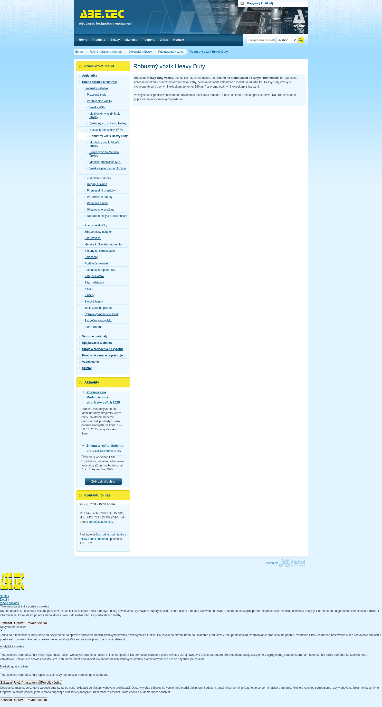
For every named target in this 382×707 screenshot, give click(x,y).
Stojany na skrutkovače (98, 250)
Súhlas (4, 596)
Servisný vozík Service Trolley (102, 154)
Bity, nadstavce (93, 282)
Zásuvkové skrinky (97, 178)
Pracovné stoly (95, 94)
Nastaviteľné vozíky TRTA (104, 129)
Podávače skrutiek (95, 263)
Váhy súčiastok (93, 276)
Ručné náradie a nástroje (98, 82)
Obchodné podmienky (110, 534)
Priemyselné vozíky (98, 101)
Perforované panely (98, 197)
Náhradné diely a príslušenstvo (105, 216)
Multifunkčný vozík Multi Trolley (103, 115)
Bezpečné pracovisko (97, 320)
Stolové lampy (92, 301)
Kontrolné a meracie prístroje (101, 355)
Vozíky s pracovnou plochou (106, 168)
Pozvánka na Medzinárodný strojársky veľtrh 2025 (103, 397)
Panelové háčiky (96, 203)
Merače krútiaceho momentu (102, 244)
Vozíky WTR (95, 107)
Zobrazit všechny (103, 481)
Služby (85, 368)
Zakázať (6, 623)
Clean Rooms (92, 327)
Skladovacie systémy (99, 209)
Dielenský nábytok (95, 88)
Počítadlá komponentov (98, 270)
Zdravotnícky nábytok (97, 231)
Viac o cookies (9, 603)
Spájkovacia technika (95, 342)
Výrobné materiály (93, 336)
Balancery (89, 257)
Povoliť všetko (37, 623)
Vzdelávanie (89, 362)
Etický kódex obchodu (93, 539)
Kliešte (87, 289)
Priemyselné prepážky (100, 190)
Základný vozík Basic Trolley (106, 123)
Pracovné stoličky (94, 225)
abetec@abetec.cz (101, 522)
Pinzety (88, 295)
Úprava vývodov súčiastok (100, 314)
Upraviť (19, 623)
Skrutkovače (91, 238)
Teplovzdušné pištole (97, 308)
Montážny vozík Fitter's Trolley (102, 144)
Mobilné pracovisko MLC (103, 162)
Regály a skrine (95, 184)
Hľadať (301, 40)
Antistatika (88, 75)
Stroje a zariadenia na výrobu (101, 349)
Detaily (4, 599)
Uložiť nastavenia (26, 682)
